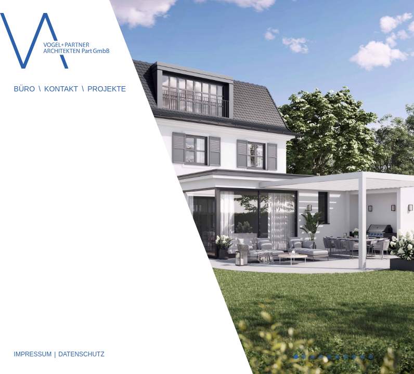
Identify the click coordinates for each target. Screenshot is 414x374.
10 (371, 357)
